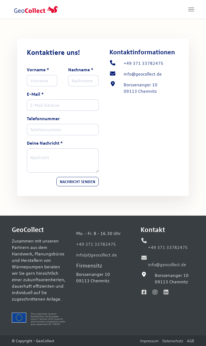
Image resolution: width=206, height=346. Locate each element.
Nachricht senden (77, 181)
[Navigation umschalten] (191, 9)
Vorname (38, 69)
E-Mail (35, 94)
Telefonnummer (43, 118)
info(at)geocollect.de (96, 255)
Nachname (80, 69)
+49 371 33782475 (96, 244)
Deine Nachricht (45, 143)
